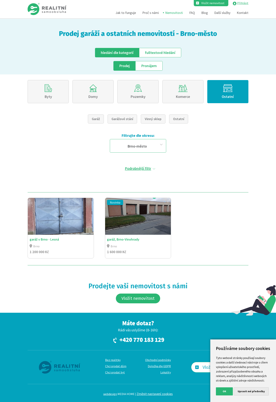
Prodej (124, 65)
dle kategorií (117, 52)
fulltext (160, 52)
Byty (48, 96)
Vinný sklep (153, 119)
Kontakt (242, 13)
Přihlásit (242, 3)
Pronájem (149, 65)
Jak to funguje (125, 13)
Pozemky (138, 96)
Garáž (96, 119)
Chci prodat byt (115, 372)
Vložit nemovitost (213, 3)
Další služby (222, 13)
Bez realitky (113, 360)
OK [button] (224, 391)
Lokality (165, 372)
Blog (204, 13)
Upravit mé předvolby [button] (251, 391)
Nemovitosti (174, 13)
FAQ (192, 13)
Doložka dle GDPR (159, 366)
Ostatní (228, 96)
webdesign (110, 394)
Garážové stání (122, 119)
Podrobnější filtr (138, 168)
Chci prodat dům (115, 366)
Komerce (183, 96)
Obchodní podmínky (158, 360)
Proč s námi (150, 13)
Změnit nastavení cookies (155, 394)
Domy (93, 96)
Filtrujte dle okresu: (138, 135)
